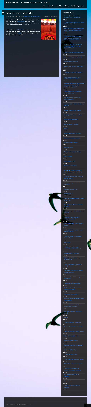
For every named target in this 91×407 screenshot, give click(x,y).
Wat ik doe (51, 6)
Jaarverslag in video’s (69, 161)
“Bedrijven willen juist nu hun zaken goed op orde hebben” (73, 288)
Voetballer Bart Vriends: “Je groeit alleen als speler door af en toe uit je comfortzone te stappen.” (74, 85)
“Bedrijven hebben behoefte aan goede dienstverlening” (74, 299)
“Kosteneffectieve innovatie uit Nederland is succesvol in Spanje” (72, 369)
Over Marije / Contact (77, 6)
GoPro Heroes (20, 29)
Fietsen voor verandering (70, 165)
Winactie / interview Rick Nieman (72, 110)
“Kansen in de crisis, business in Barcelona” (72, 386)
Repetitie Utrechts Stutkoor (71, 340)
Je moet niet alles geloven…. (71, 354)
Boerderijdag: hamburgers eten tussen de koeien (73, 205)
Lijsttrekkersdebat (68, 147)
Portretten (38, 16)
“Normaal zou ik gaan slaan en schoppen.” (71, 183)
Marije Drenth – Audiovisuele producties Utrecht (28, 2)
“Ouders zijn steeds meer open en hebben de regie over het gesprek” (72, 16)
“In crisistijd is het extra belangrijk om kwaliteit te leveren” (73, 230)
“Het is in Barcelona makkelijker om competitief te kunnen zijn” (73, 305)
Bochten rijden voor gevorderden (72, 151)
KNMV (19, 33)
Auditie (66, 317)
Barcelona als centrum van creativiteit (73, 345)
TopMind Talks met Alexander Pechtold (73, 52)
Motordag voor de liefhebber (71, 119)
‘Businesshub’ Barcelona (70, 350)
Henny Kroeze (20, 21)
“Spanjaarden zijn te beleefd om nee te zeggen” (73, 224)
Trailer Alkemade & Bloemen (71, 336)
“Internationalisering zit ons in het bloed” (74, 331)
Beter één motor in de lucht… (71, 124)
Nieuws (66, 6)
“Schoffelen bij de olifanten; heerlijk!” (73, 72)
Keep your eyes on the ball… (71, 189)
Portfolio (59, 6)
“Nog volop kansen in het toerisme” (73, 322)
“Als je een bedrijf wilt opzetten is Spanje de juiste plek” (74, 199)
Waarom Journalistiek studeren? (72, 138)
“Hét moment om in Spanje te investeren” (71, 375)
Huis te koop (67, 242)
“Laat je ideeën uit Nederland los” (72, 283)
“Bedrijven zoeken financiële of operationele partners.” (71, 218)
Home (43, 6)
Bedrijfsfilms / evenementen (29, 16)
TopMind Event (68, 156)
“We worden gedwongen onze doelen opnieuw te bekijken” (73, 271)
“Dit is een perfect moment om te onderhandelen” (72, 258)
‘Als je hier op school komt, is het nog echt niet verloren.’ (73, 177)
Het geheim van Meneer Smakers (72, 133)
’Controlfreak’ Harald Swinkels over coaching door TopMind (73, 92)
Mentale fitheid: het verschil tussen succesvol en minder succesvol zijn (73, 171)
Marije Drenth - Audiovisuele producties (23, 404)
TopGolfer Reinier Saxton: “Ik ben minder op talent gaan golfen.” (72, 78)
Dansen (66, 128)
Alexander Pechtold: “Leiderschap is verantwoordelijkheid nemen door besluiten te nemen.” (73, 46)
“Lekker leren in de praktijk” (71, 142)
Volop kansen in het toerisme (71, 253)
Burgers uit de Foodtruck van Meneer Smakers (73, 67)
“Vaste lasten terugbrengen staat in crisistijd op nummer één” (73, 265)
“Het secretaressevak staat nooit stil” (73, 326)
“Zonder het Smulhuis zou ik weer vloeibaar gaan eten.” (72, 98)
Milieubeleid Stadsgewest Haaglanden (73, 363)
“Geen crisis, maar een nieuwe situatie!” (74, 359)
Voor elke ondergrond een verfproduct (73, 57)
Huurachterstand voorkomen (71, 61)
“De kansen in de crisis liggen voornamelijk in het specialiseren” (72, 247)
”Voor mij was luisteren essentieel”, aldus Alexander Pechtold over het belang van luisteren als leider (73, 38)
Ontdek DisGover (68, 193)
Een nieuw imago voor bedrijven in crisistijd (72, 312)
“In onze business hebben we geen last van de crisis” (74, 277)
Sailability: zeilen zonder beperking (72, 115)
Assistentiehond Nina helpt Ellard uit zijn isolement (74, 104)
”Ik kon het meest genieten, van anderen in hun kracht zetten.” (74, 23)
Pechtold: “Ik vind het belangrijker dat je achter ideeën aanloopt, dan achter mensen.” (74, 30)
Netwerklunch (67, 381)
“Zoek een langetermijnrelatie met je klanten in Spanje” (73, 237)
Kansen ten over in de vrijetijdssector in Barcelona (74, 211)
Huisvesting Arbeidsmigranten (71, 294)
